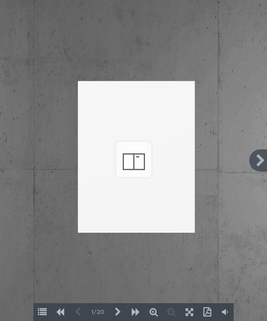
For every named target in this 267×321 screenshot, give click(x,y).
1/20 (98, 312)
